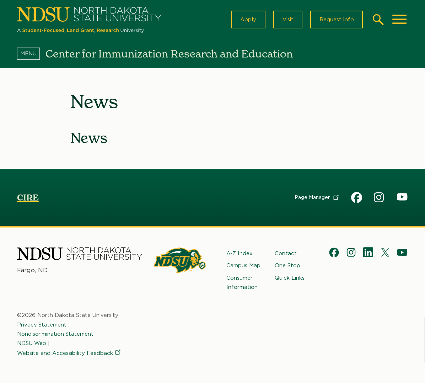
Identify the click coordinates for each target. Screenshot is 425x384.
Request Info (336, 20)
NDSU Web (32, 344)
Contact (286, 254)
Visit (286, 20)
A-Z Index (239, 254)
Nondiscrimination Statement (55, 334)
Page (317, 198)
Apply (247, 20)
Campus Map (243, 266)
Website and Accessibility (69, 354)
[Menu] (31, 54)
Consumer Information (242, 283)
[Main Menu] (399, 19)
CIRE (28, 198)
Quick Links (290, 278)
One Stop (287, 266)
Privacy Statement (42, 325)
